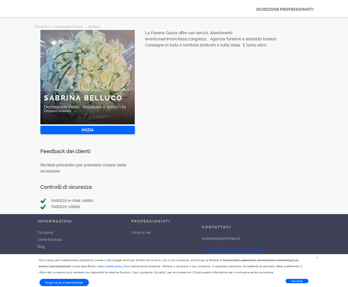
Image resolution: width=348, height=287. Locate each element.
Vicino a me (140, 233)
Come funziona (49, 240)
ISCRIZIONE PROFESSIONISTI (284, 9)
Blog (41, 247)
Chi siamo (45, 233)
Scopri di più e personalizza (64, 282)
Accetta (297, 281)
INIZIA (88, 130)
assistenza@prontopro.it (221, 238)
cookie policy (114, 266)
